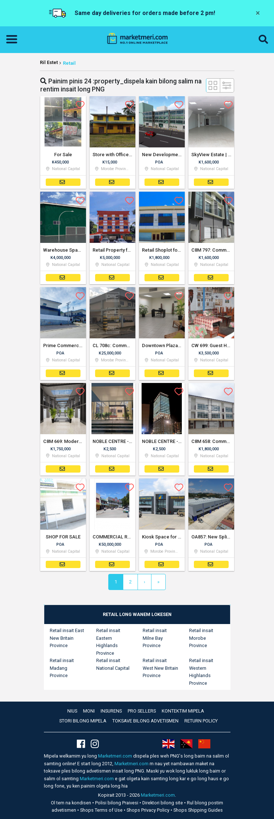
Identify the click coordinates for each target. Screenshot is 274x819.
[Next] (144, 582)
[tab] (137, 614)
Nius (72, 711)
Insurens (111, 711)
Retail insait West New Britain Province (160, 668)
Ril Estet (49, 62)
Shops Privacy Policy (148, 810)
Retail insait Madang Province (62, 668)
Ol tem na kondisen (71, 802)
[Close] (258, 13)
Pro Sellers (142, 711)
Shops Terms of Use (102, 810)
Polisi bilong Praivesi (117, 802)
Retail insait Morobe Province (201, 638)
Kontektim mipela (183, 711)
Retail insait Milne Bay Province (155, 638)
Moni (89, 711)
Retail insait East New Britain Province (67, 638)
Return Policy (201, 721)
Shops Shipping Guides (198, 810)
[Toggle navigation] (14, 39)
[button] (263, 39)
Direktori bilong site (163, 802)
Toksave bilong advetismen (145, 721)
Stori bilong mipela (82, 721)
